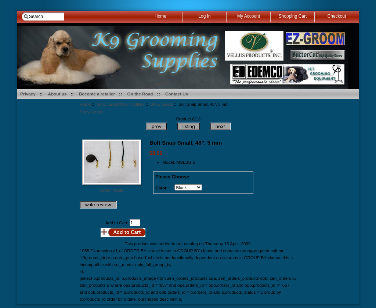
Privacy (28, 93)
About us (57, 93)
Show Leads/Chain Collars (120, 104)
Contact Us (176, 93)
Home (85, 104)
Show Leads (161, 104)
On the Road (140, 93)
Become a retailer (97, 93)
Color (161, 187)
